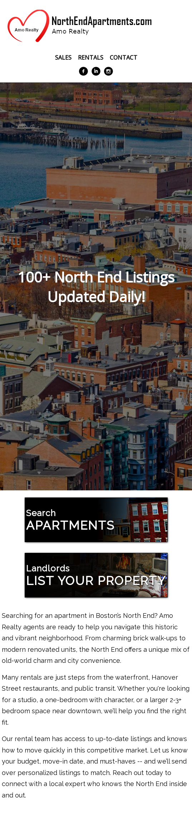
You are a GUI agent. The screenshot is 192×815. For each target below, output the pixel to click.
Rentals (90, 57)
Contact (123, 57)
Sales (63, 57)
